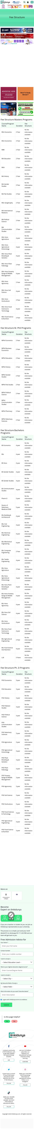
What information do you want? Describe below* (14, 991)
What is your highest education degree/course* (14, 967)
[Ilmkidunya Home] (5, 2)
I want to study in (5, 959)
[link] (24, 2)
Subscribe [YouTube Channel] (25, 1061)
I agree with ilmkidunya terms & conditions (15, 999)
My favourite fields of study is (9, 983)
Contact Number (5, 950)
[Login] (27, 2)
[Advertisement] (17, 63)
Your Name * (4, 942)
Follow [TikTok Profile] (9, 1106)
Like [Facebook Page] (9, 1060)
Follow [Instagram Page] (25, 1085)
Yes (7, 1021)
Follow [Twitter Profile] (9, 1083)
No (14, 1021)
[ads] (9, 93)
